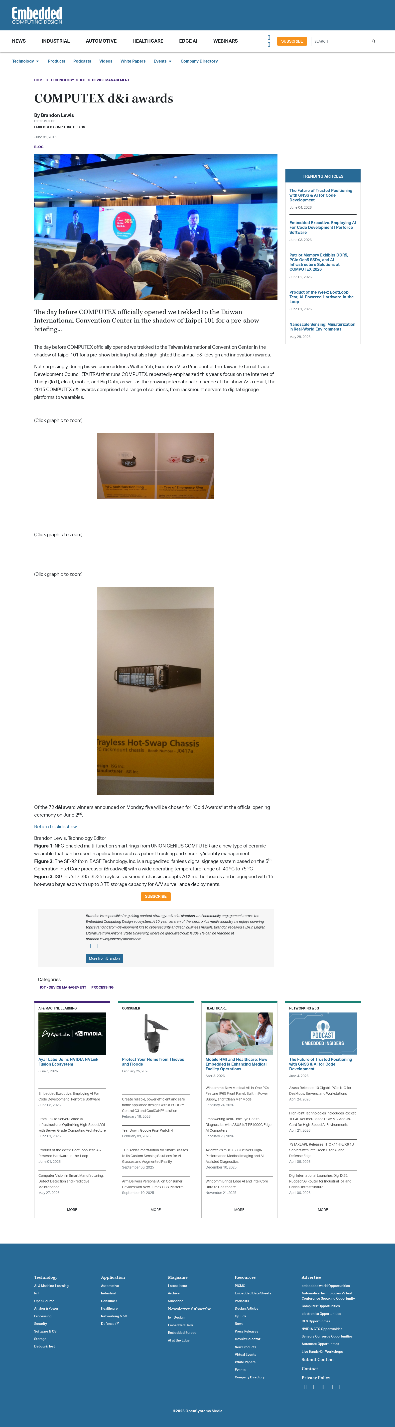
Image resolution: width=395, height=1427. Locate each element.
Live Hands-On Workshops (322, 1351)
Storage (40, 1339)
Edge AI (188, 41)
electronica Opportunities (321, 1313)
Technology (62, 80)
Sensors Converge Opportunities (327, 1336)
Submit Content (318, 1359)
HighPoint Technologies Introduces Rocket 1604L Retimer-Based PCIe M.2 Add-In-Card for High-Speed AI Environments (322, 1119)
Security (40, 1323)
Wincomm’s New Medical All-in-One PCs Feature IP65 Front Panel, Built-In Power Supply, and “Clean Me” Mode (237, 1093)
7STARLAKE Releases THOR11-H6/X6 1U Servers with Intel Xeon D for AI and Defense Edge (321, 1150)
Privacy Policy (316, 1378)
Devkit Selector (248, 1339)
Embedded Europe (182, 1332)
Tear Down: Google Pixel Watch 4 (147, 1130)
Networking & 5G (114, 1316)
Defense (110, 1323)
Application (113, 1277)
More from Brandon (104, 958)
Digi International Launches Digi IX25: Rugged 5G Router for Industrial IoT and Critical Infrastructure (320, 1181)
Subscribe (292, 41)
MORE (72, 1210)
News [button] (19, 41)
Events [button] (163, 61)
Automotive (101, 41)
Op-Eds (240, 1316)
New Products (245, 1347)
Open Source (44, 1301)
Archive (174, 1293)
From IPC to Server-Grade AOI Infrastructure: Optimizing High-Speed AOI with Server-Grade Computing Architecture (72, 1124)
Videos (106, 61)
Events (240, 1369)
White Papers (133, 61)
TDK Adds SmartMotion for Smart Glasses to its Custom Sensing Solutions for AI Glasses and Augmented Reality (155, 1156)
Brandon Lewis (57, 115)
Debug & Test (44, 1346)
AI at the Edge (179, 1340)
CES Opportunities (316, 1321)
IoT (83, 80)
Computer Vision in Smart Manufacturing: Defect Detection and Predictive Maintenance (71, 1181)
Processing (102, 987)
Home (39, 80)
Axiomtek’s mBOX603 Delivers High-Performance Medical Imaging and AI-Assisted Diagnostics (235, 1156)
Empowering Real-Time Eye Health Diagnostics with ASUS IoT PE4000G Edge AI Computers (238, 1124)
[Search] (339, 41)
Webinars (225, 41)
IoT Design (176, 1317)
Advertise (311, 1277)
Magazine (178, 1277)
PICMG (240, 1285)
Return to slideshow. (56, 827)
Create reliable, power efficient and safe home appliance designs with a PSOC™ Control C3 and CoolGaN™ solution (153, 1105)
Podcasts (82, 61)
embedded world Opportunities (326, 1285)
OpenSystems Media (203, 1411)
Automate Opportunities (320, 1344)
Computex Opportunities (321, 1306)
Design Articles (246, 1308)
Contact (310, 1369)
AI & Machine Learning (51, 1285)
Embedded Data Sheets (253, 1293)
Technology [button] (26, 61)
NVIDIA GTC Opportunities (322, 1329)
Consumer (109, 1301)
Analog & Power (46, 1308)
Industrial (56, 41)
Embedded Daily (180, 1325)
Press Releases (246, 1331)
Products (56, 61)
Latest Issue (177, 1285)
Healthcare (147, 41)
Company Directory (199, 61)
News (239, 1323)
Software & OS (45, 1331)
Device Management (111, 80)
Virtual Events (245, 1354)
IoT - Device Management (63, 987)
